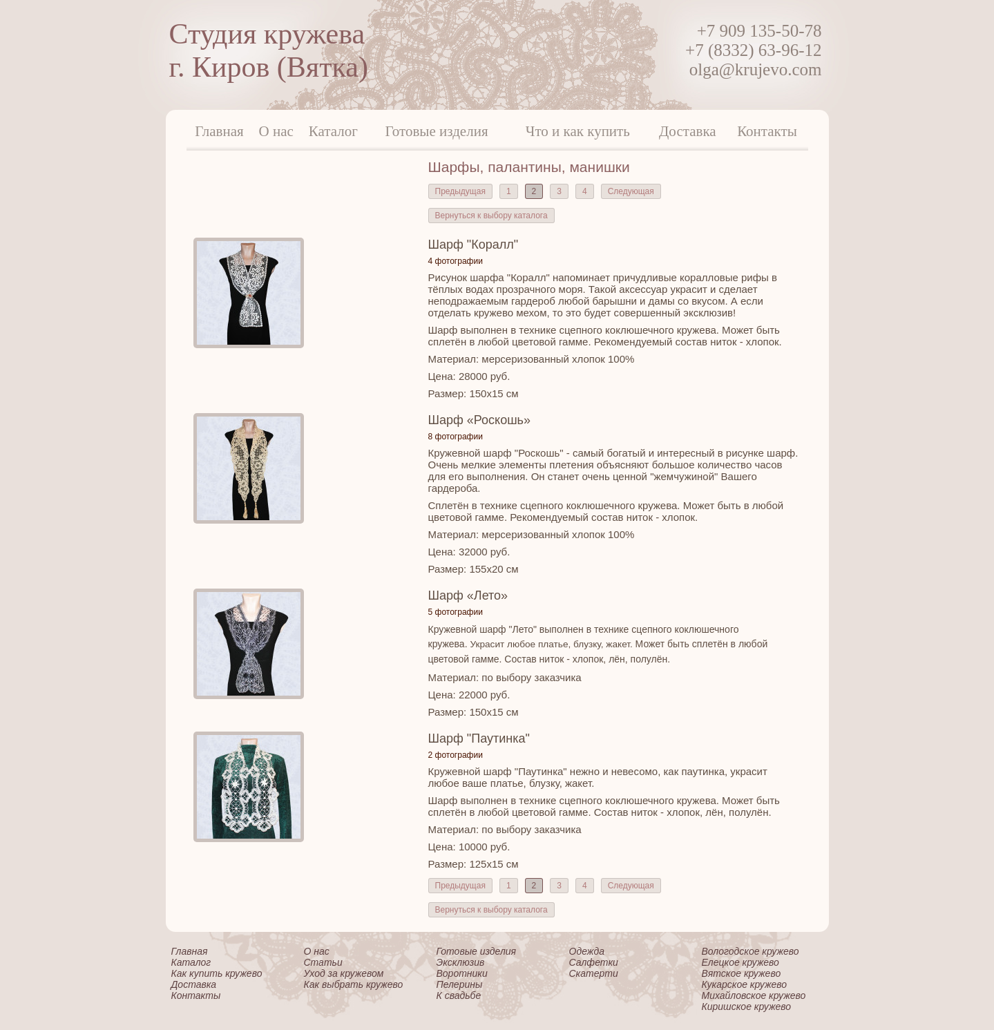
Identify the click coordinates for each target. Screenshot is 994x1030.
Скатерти (593, 973)
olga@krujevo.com (755, 69)
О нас (276, 131)
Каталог (333, 131)
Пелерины (460, 984)
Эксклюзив (461, 962)
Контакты (767, 131)
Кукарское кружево (744, 984)
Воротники (462, 973)
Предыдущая (460, 191)
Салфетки (593, 962)
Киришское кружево (747, 1006)
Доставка (687, 131)
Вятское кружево (741, 973)
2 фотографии (455, 755)
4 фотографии (455, 261)
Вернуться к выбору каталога (491, 215)
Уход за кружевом (344, 973)
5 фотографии (455, 612)
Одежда (586, 951)
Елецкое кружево (740, 962)
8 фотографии (455, 436)
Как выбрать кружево (353, 984)
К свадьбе (459, 995)
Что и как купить (578, 131)
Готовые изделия (436, 131)
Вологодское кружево (750, 951)
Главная (219, 131)
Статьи (323, 962)
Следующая (631, 191)
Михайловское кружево (754, 995)
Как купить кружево (216, 973)
